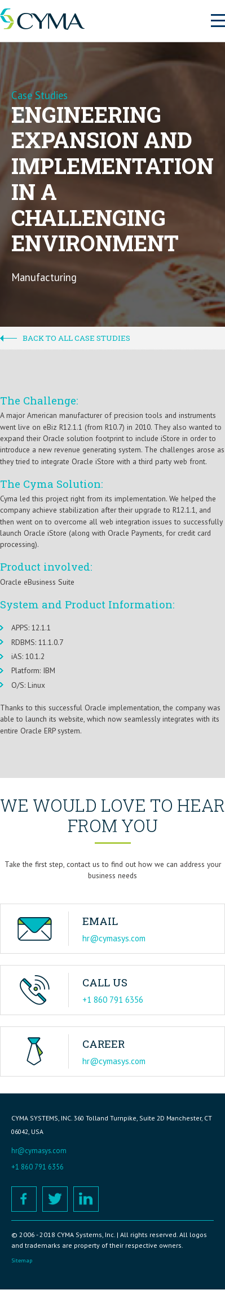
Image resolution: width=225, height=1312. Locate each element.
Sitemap (21, 1260)
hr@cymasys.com (113, 938)
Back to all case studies (76, 338)
